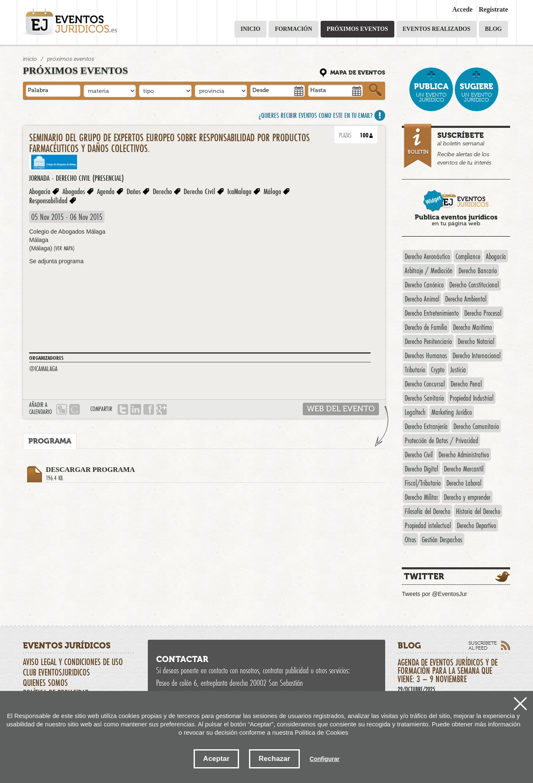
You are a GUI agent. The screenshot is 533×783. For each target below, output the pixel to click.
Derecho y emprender (467, 496)
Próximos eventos (357, 29)
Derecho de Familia (426, 327)
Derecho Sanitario (424, 397)
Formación (293, 29)
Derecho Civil (199, 191)
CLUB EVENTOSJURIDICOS (56, 672)
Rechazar (274, 759)
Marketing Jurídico (451, 411)
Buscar (375, 90)
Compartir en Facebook (148, 409)
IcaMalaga (239, 191)
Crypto (437, 369)
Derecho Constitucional (474, 284)
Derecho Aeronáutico (427, 256)
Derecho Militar (421, 496)
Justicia (458, 369)
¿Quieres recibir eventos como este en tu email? (316, 115)
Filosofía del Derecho (427, 511)
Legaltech (415, 411)
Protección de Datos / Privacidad (441, 440)
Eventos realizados (437, 29)
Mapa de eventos (357, 72)
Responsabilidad (48, 200)
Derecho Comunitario (476, 426)
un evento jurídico (431, 92)
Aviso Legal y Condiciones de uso (73, 662)
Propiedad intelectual (428, 525)
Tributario (415, 369)
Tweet (122, 409)
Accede (462, 9)
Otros (410, 539)
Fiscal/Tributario (423, 482)
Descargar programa (215, 474)
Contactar (182, 659)
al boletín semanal (457, 147)
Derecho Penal (466, 383)
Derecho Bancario (477, 270)
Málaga (272, 191)
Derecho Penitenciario (428, 341)
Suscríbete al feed (482, 646)
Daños (134, 191)
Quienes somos (45, 682)
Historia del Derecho (478, 511)
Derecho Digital (421, 468)
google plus (161, 409)
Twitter (424, 576)
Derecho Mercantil (463, 468)
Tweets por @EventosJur (434, 594)
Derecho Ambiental (465, 298)
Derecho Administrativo (463, 454)
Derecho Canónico (424, 284)
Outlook (61, 409)
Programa (49, 441)
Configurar (325, 759)
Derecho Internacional (477, 355)
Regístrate (493, 9)
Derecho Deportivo (476, 525)
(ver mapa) (64, 248)
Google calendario (74, 409)
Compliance (468, 256)
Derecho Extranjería (426, 426)
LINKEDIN (135, 409)
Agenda (106, 191)
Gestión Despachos (442, 539)
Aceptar (216, 759)
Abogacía (39, 191)
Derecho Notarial (476, 341)
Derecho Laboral (463, 482)
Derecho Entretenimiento (431, 312)
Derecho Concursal (425, 383)
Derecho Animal (422, 298)
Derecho (162, 191)
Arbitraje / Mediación (429, 270)
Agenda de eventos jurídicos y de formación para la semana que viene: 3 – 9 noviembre (454, 674)
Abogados (73, 191)
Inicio (250, 29)
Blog (493, 29)
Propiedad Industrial (471, 397)
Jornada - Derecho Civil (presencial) (76, 177)
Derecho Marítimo (472, 327)
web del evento (341, 409)
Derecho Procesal (482, 312)
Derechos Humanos (426, 355)
